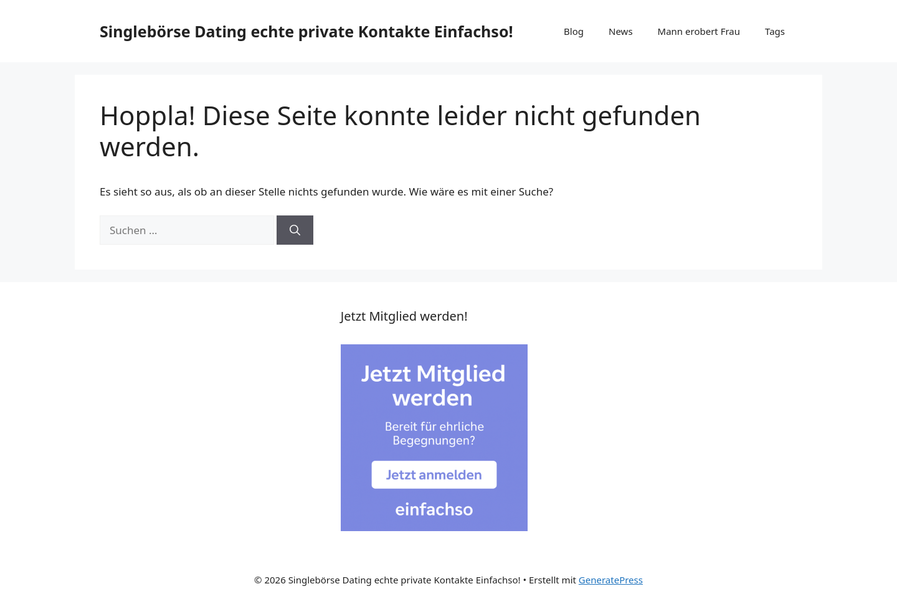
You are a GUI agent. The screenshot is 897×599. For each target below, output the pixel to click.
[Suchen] (295, 230)
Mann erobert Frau (699, 31)
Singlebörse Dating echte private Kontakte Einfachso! (306, 31)
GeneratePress (611, 579)
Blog (574, 31)
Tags (775, 31)
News (621, 31)
